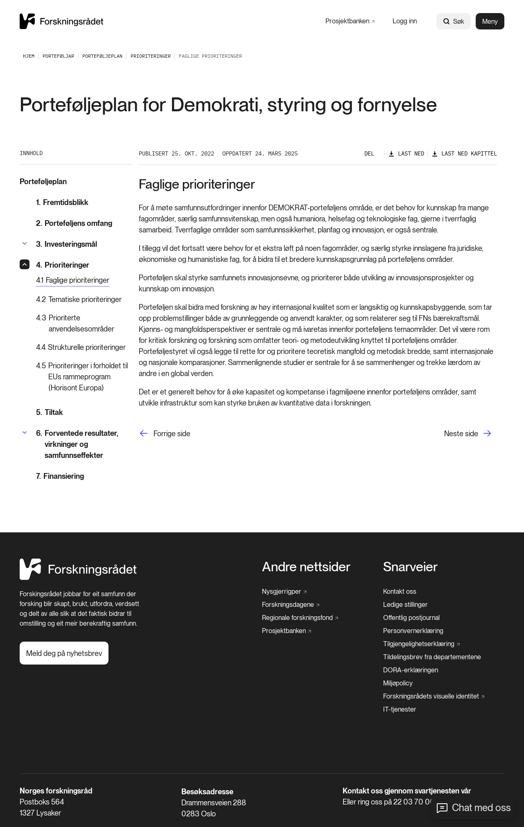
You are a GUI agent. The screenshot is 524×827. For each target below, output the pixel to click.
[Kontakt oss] (399, 592)
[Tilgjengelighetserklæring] (421, 644)
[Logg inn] (405, 21)
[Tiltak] (83, 412)
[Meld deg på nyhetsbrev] (64, 653)
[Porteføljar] (58, 56)
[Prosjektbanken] (350, 21)
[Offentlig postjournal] (411, 618)
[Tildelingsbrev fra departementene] (432, 657)
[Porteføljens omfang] (83, 223)
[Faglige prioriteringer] (72, 280)
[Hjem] (78, 577)
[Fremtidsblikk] (83, 202)
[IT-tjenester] (399, 709)
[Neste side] (470, 433)
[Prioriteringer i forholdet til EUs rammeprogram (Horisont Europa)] (83, 376)
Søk (453, 21)
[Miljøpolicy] (398, 683)
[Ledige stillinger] (405, 605)
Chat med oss (481, 807)
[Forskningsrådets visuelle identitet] (433, 696)
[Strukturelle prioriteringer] (83, 347)
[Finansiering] (83, 476)
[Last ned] (406, 153)
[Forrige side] (164, 433)
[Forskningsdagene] (290, 605)
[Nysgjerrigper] (284, 592)
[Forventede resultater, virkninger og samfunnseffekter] (83, 444)
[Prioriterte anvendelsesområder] (83, 323)
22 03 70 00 (414, 802)
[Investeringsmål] (66, 244)
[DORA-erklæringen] (410, 670)
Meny (490, 21)
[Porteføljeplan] (102, 56)
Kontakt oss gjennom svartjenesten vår (407, 790)
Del (369, 153)
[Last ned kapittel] (464, 153)
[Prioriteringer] (151, 56)
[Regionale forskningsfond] (300, 618)
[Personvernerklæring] (413, 631)
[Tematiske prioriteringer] (83, 299)
